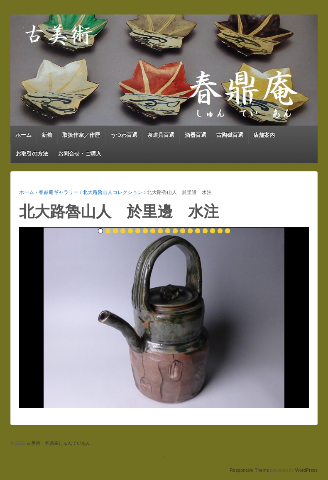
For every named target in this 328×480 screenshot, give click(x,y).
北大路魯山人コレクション (112, 192)
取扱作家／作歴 (81, 135)
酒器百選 (195, 135)
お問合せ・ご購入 (79, 153)
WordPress (306, 470)
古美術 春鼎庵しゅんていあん (58, 443)
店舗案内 (264, 135)
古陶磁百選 (229, 135)
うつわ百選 (123, 135)
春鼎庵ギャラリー (58, 192)
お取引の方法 (32, 153)
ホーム (23, 135)
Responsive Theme (249, 470)
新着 (47, 135)
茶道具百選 (160, 135)
